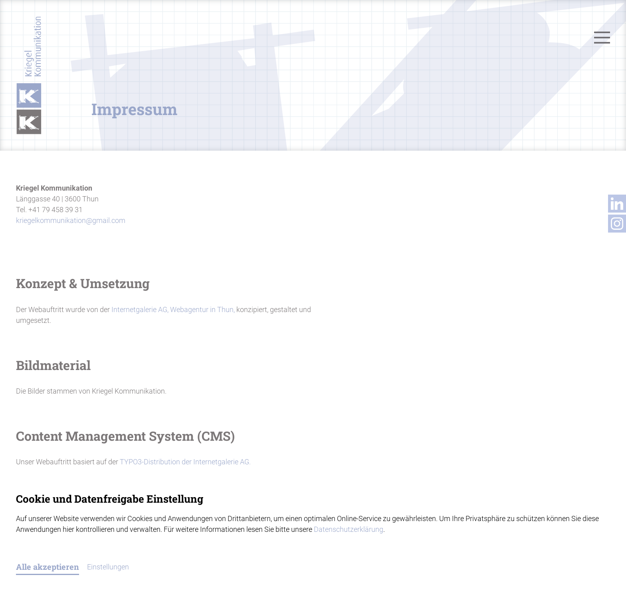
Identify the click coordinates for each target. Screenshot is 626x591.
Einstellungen (108, 567)
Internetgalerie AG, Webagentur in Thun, (172, 309)
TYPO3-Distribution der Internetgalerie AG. (185, 462)
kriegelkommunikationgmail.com (70, 220)
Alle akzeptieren (47, 566)
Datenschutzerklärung (348, 529)
